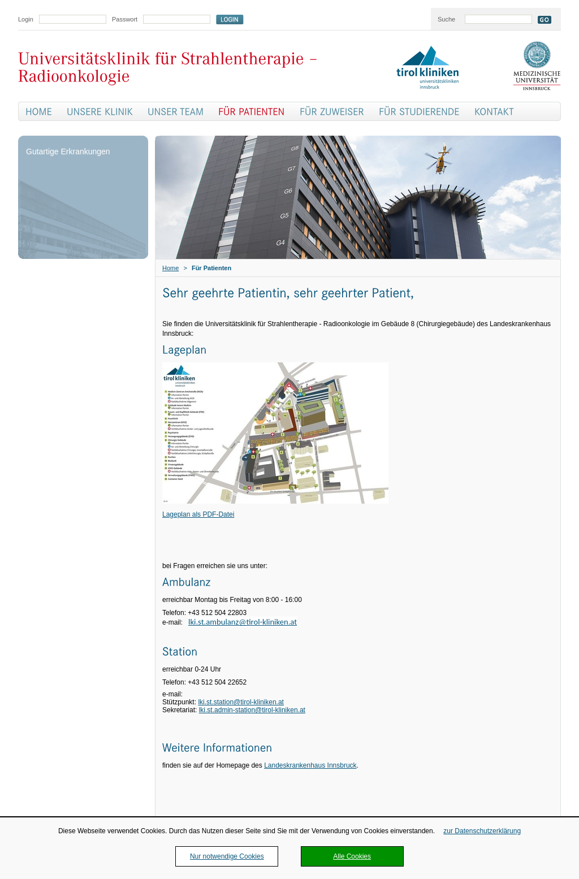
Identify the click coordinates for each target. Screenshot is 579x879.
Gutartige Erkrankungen (68, 151)
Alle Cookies (352, 856)
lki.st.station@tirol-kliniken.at (241, 702)
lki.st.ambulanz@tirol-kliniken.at (242, 622)
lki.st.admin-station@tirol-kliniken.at (252, 710)
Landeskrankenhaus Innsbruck (310, 765)
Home (170, 268)
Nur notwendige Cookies (227, 856)
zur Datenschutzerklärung (482, 831)
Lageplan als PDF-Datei (198, 514)
